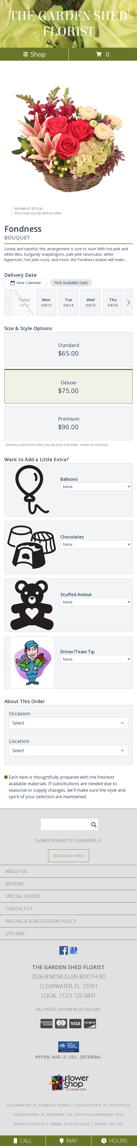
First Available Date (71, 282)
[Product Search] (69, 824)
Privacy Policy (29, 1124)
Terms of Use (109, 1124)
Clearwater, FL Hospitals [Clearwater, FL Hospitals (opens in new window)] (103, 1105)
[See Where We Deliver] (68, 855)
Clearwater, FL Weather (38, 1114)
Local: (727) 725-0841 (68, 995)
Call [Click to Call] (23, 1140)
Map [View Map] (68, 1140)
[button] (68, 1046)
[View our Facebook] (63, 953)
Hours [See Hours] (114, 1140)
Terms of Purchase (70, 1124)
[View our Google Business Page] (73, 953)
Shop (34, 54)
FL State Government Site (96, 1114)
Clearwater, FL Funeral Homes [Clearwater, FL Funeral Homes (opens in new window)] (38, 1105)
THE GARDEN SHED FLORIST (68, 24)
